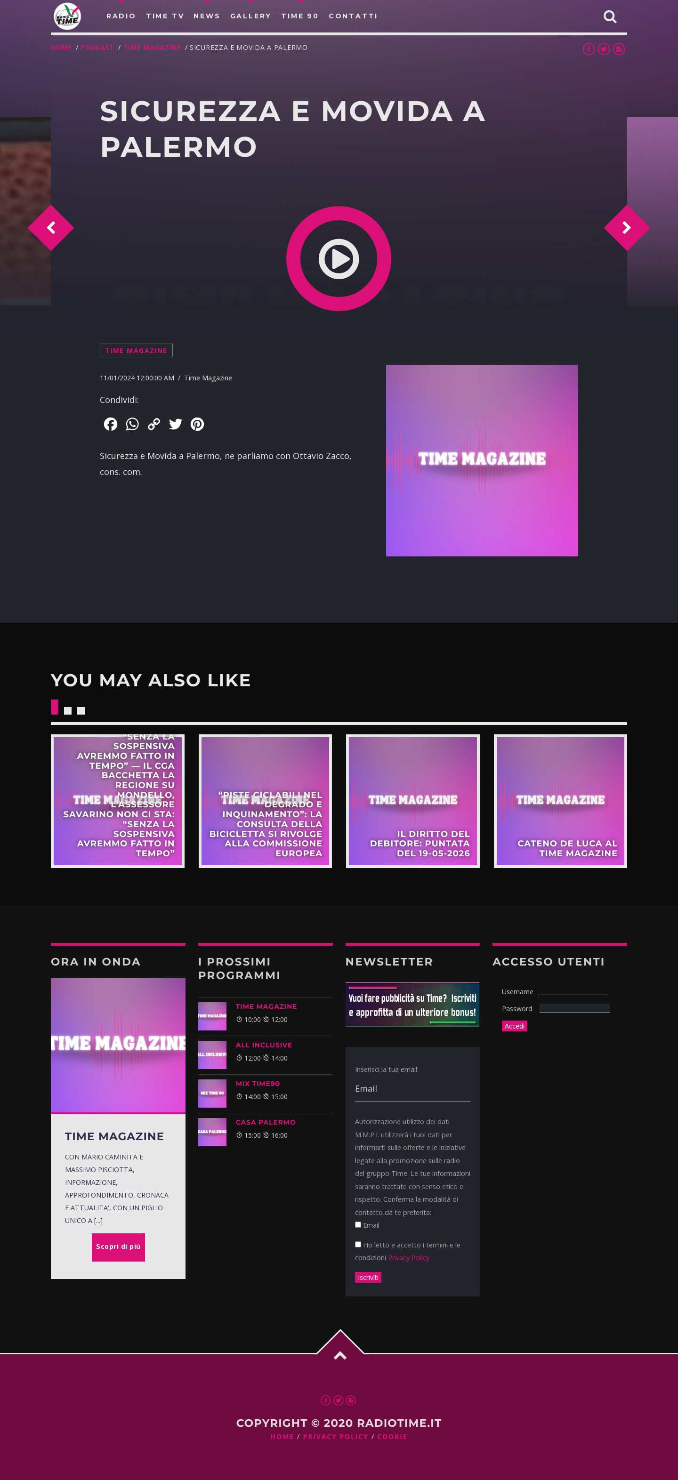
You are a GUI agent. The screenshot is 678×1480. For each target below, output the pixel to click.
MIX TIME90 (258, 1083)
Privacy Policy (408, 1257)
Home (61, 47)
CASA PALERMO (266, 1122)
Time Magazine (152, 47)
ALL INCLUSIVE (264, 1045)
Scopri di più (118, 801)
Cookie (392, 1436)
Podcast (97, 47)
